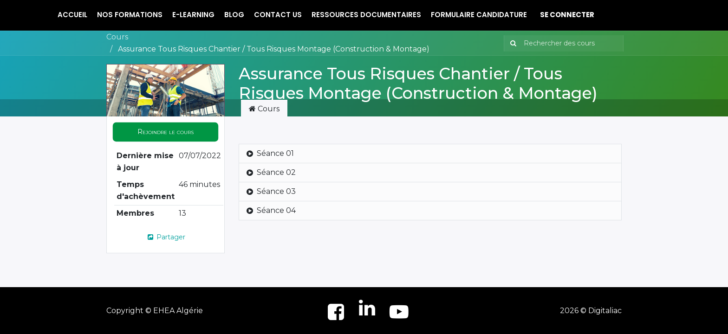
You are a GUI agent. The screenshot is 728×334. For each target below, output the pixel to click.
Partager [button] (165, 237)
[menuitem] (72, 15)
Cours (117, 36)
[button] (165, 132)
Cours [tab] (264, 108)
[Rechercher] (511, 43)
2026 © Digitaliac (591, 310)
